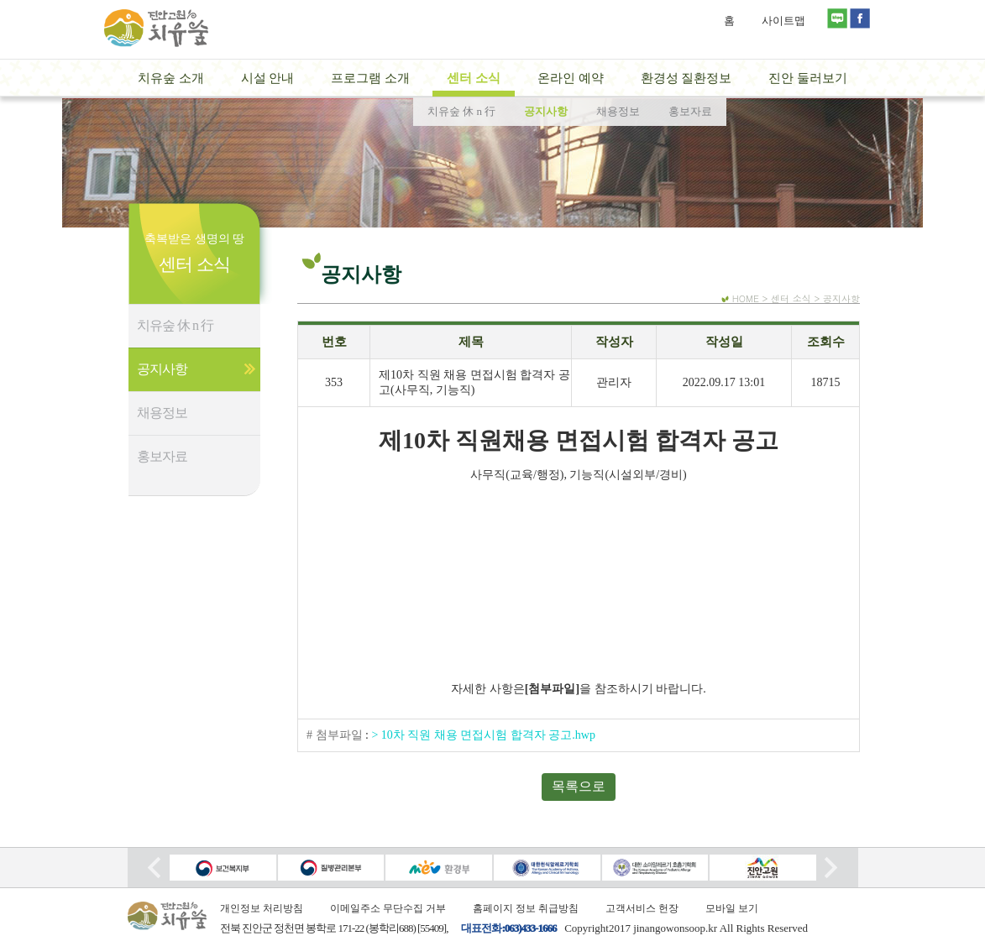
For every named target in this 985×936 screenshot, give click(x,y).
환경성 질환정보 (686, 78)
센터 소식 (473, 78)
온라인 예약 (570, 78)
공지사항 (162, 369)
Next (830, 867)
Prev (154, 867)
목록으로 (578, 786)
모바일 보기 (731, 908)
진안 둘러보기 (807, 78)
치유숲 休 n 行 (175, 325)
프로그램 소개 (370, 78)
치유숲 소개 (171, 78)
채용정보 (162, 412)
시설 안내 (268, 78)
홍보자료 (162, 456)
